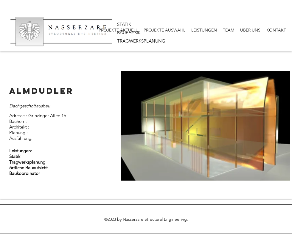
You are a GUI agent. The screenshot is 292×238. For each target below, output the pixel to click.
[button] (205, 126)
